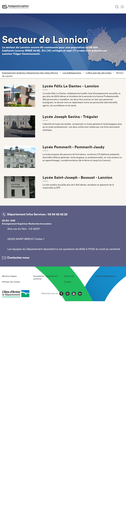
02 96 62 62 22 (57, 214)
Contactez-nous (18, 257)
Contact (67, 282)
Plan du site (69, 276)
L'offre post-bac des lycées (98, 73)
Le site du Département (105, 276)
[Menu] (122, 6)
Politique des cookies (11, 282)
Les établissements (72, 73)
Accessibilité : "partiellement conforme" (45, 277)
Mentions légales (9, 276)
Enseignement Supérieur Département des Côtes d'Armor (30, 73)
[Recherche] (117, 6)
